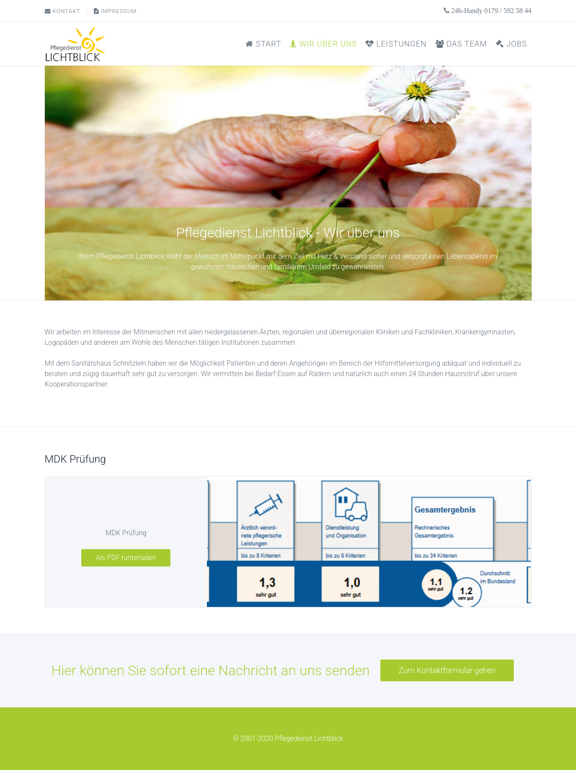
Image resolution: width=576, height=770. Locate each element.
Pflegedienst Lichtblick (309, 738)
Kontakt (62, 11)
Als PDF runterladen (126, 557)
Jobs (511, 43)
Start (263, 43)
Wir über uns (323, 43)
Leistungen (396, 43)
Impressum (115, 11)
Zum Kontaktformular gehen (447, 670)
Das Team (461, 43)
